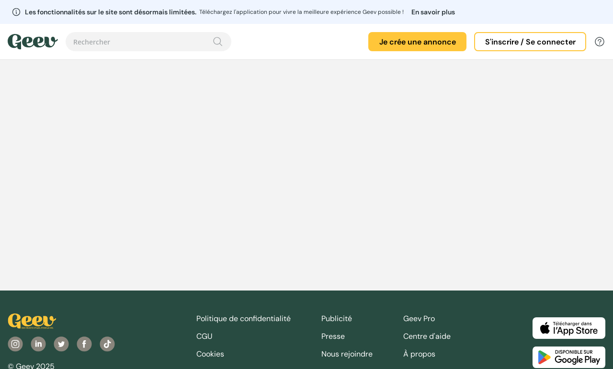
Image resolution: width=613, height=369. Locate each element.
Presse (333, 336)
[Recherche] (218, 41)
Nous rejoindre (347, 354)
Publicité (336, 318)
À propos (419, 354)
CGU (204, 336)
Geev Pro (419, 318)
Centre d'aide (427, 336)
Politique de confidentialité (243, 318)
